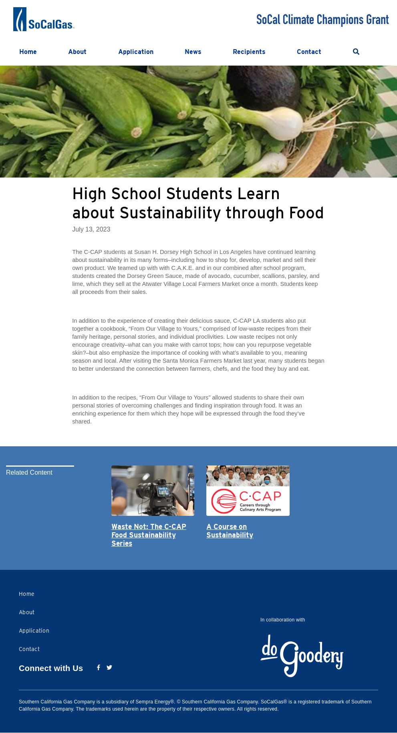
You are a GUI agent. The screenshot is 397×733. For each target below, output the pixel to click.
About (77, 52)
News (193, 52)
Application (135, 52)
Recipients (249, 52)
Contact (309, 52)
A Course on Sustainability (229, 530)
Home (28, 52)
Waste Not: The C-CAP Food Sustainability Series (148, 534)
